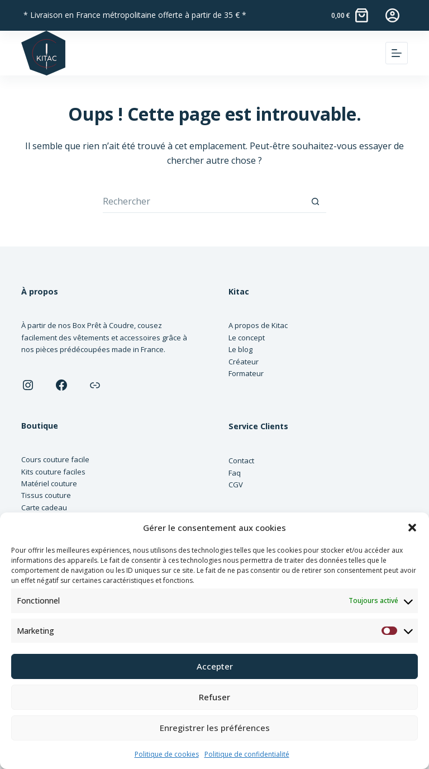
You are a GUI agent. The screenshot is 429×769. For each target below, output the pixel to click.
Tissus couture (46, 495)
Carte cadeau (44, 507)
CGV (235, 485)
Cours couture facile (55, 459)
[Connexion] (392, 15)
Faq (234, 473)
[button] (412, 527)
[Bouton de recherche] (315, 202)
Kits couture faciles (53, 472)
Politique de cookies (167, 754)
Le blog (240, 349)
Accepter (215, 666)
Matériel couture (49, 483)
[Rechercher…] (203, 202)
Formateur (246, 373)
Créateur (243, 362)
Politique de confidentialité (246, 754)
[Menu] (396, 53)
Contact (241, 460)
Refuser (214, 696)
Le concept (246, 338)
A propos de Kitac (258, 325)
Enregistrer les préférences (215, 727)
